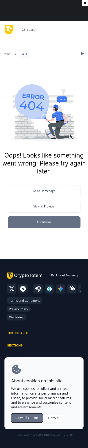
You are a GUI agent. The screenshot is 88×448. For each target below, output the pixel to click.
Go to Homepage (44, 191)
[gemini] (60, 289)
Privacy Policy (18, 309)
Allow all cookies (27, 417)
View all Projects (43, 206)
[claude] (72, 289)
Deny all (54, 418)
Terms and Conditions (24, 300)
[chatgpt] (38, 289)
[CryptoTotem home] (7, 29)
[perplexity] (49, 289)
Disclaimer (16, 317)
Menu (82, 31)
